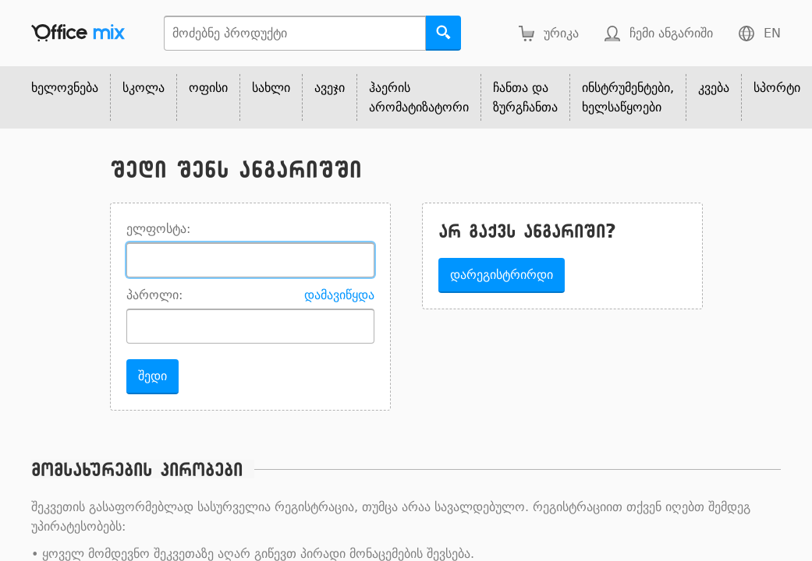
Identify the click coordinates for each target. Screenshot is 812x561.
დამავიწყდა (339, 295)
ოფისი (208, 87)
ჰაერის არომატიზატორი (419, 97)
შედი (152, 376)
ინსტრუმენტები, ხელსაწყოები (628, 97)
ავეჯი (329, 87)
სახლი (271, 87)
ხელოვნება (64, 87)
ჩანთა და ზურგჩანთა (525, 97)
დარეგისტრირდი (501, 274)
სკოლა (143, 87)
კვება (713, 87)
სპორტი (776, 87)
